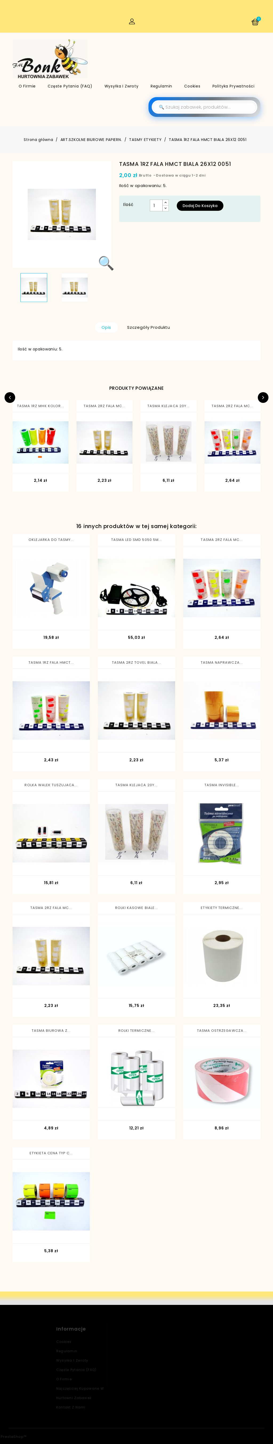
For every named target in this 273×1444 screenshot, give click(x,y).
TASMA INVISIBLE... (221, 785)
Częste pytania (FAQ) (70, 86)
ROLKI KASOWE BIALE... (136, 907)
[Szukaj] (204, 107)
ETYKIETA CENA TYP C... (51, 1153)
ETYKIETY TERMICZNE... (222, 907)
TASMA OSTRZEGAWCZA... (222, 1030)
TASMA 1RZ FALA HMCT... (51, 662)
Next (263, 397)
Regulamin (161, 86)
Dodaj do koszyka (200, 205)
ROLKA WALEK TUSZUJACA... (51, 785)
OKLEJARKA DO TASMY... (51, 539)
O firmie (27, 86)
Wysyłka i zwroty (122, 86)
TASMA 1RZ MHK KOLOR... (40, 405)
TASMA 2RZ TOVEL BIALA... (136, 662)
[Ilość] (156, 205)
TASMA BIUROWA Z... (51, 1030)
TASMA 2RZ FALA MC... (105, 405)
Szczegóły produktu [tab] (148, 327)
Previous (10, 397)
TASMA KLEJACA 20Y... (168, 405)
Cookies (192, 86)
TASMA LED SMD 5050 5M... (136, 539)
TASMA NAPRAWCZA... (222, 662)
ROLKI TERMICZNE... (136, 1030)
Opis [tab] (106, 327)
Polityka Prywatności (233, 86)
